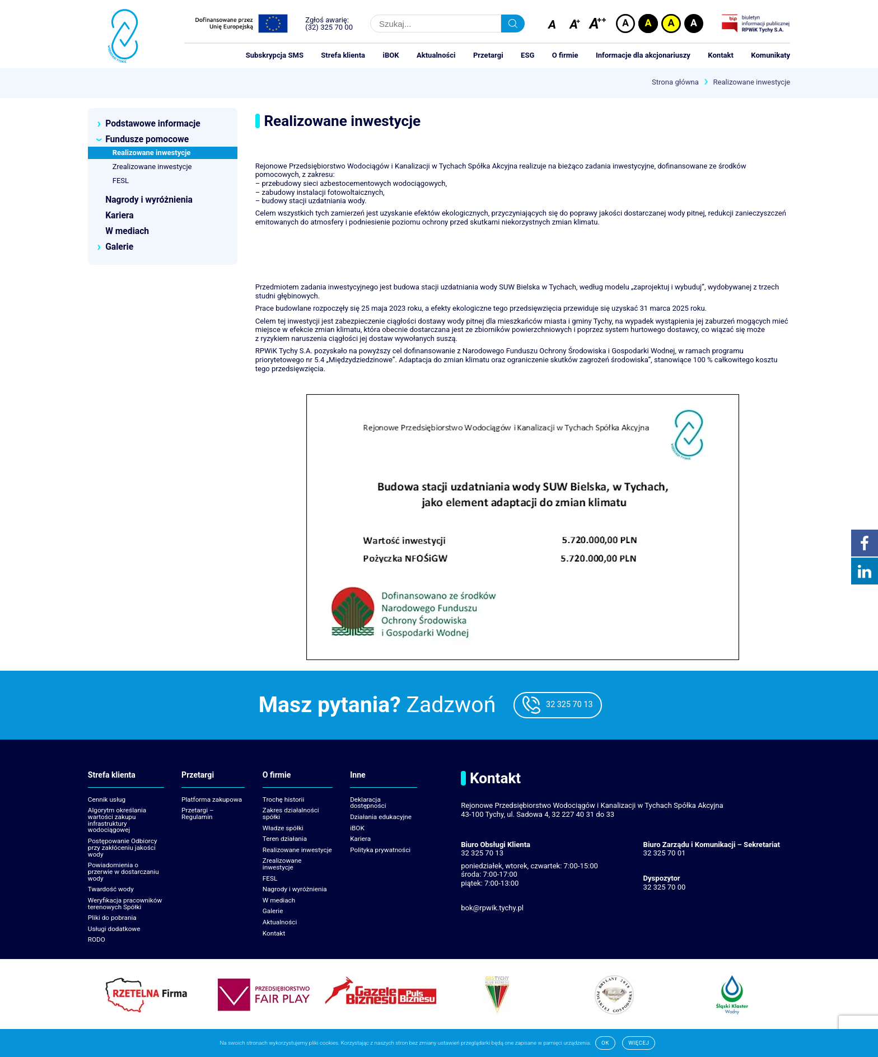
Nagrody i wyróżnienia (295, 889)
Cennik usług (106, 799)
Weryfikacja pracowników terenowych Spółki (125, 903)
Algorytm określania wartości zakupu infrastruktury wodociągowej (117, 820)
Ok (605, 1043)
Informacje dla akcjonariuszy (643, 55)
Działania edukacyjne (381, 817)
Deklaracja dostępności (368, 803)
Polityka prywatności (380, 850)
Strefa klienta (343, 55)
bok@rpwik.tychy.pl (492, 908)
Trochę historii (283, 799)
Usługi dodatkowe (114, 929)
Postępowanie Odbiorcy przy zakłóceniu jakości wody (122, 847)
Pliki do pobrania (112, 918)
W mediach (279, 900)
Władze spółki (283, 828)
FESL (270, 878)
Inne (358, 775)
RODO (96, 939)
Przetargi (488, 55)
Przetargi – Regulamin (197, 813)
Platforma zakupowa (211, 799)
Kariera (360, 839)
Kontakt (721, 55)
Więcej (638, 1043)
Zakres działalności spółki (291, 813)
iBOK (390, 55)
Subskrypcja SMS (274, 55)
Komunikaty (770, 55)
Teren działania (285, 839)
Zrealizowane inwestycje (282, 864)
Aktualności (436, 55)
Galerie (273, 911)
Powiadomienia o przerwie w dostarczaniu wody (123, 871)
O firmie (565, 55)
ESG (527, 55)
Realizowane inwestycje (297, 850)
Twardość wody (111, 889)
